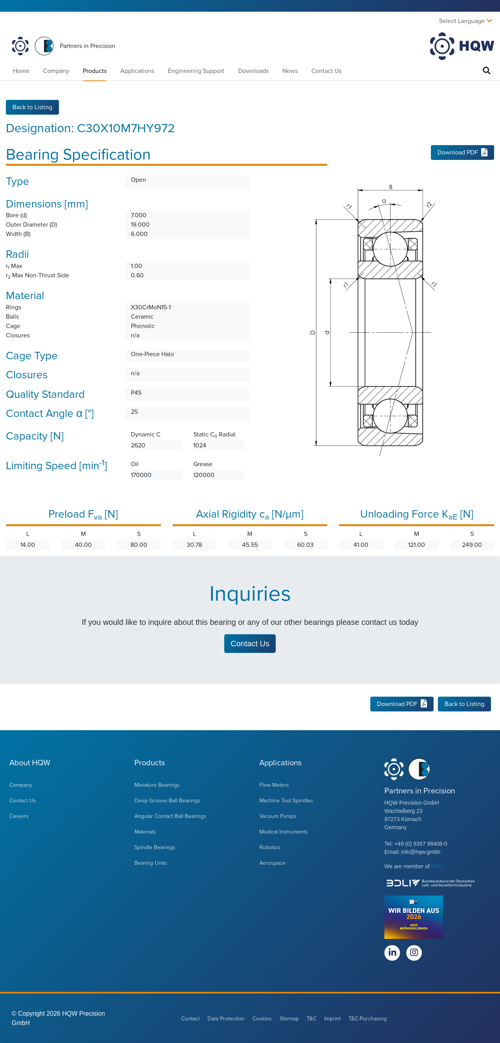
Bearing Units (150, 862)
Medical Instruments (283, 831)
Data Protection (226, 1018)
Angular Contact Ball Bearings (170, 815)
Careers (19, 815)
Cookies (262, 1018)
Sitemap (289, 1018)
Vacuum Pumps (277, 815)
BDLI (437, 866)
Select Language (462, 21)
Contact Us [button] (250, 643)
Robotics (269, 847)
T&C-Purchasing (367, 1018)
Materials (145, 831)
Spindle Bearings (154, 847)
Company (56, 71)
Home (21, 71)
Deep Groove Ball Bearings (167, 800)
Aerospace (272, 862)
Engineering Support (196, 71)
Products (95, 71)
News (290, 71)
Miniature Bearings (157, 784)
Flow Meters (274, 784)
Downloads (253, 71)
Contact (190, 1018)
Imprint (332, 1018)
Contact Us (326, 71)
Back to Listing (32, 107)
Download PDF (463, 152)
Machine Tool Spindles (286, 800)
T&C (311, 1018)
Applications (137, 71)
